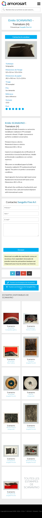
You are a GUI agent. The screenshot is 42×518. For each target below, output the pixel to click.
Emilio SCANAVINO (20, 20)
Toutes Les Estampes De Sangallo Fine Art (21, 288)
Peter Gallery (11, 363)
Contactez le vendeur (21, 37)
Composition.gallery (11, 330)
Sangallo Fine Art (26, 27)
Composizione (31, 328)
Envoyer (21, 250)
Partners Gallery (31, 330)
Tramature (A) (11, 494)
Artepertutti (30, 396)
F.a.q (40, 511)
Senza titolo (11, 328)
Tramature (31, 361)
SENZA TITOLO (11, 427)
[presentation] (20, 242)
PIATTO (31, 394)
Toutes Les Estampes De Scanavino (21, 282)
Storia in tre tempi (31, 460)
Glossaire (35, 511)
